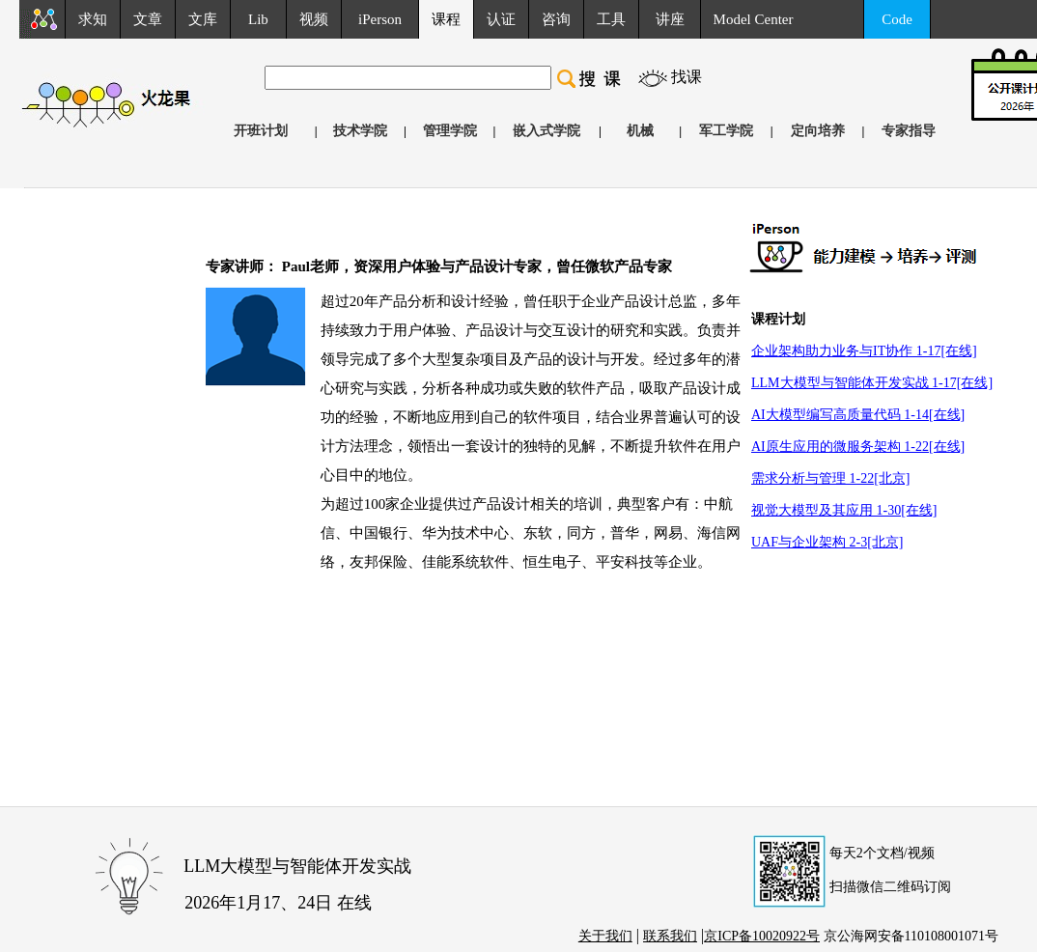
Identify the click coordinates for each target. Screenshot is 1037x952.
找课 (686, 77)
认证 (501, 19)
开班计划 (261, 131)
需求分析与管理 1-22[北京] (831, 478)
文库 (202, 19)
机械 (640, 131)
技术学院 (360, 131)
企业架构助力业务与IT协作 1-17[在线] (864, 351)
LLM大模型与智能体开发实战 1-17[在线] (872, 383)
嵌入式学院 (546, 131)
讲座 (670, 19)
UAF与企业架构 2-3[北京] (827, 542)
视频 (313, 19)
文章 (147, 19)
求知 (92, 19)
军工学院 (726, 131)
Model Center (754, 19)
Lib (258, 19)
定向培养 (818, 131)
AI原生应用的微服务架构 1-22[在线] (858, 446)
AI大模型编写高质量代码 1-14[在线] (858, 414)
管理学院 (450, 131)
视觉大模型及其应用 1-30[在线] (844, 510)
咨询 (556, 19)
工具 (611, 19)
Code (897, 19)
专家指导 (909, 131)
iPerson (380, 19)
